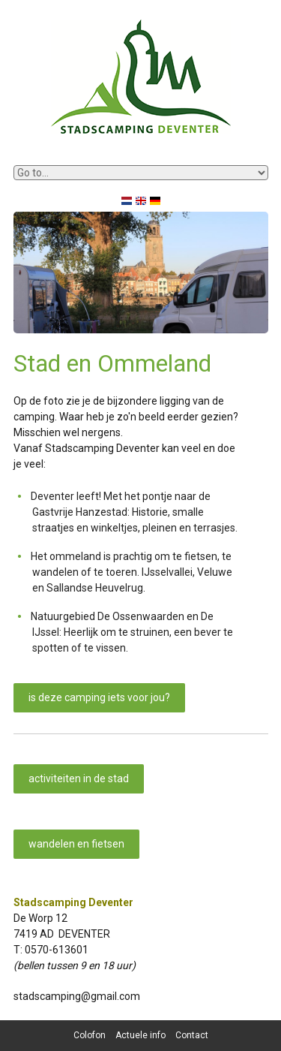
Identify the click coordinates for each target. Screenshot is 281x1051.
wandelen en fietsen (76, 844)
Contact (191, 1035)
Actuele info (140, 1035)
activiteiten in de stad (78, 778)
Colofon (89, 1035)
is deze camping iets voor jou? (99, 697)
